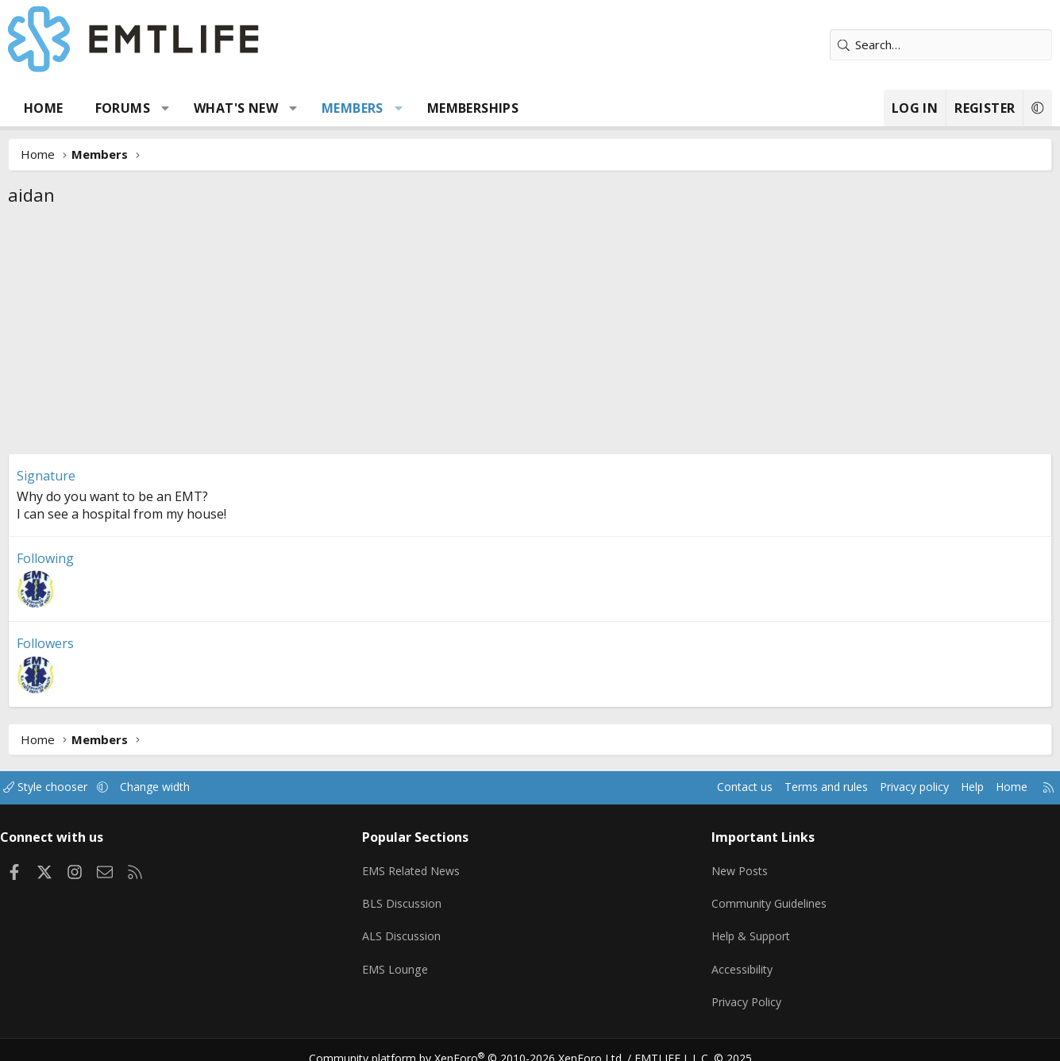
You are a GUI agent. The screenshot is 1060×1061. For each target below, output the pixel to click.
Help (938, 787)
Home (62, 108)
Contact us (695, 787)
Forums (140, 108)
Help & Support (744, 928)
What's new (254, 108)
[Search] (923, 44)
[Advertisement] (530, 334)
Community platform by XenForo (476, 1042)
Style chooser (79, 787)
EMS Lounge (405, 958)
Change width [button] (193, 787)
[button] (183, 108)
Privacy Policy (739, 989)
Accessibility (735, 958)
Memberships (490, 108)
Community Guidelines (762, 897)
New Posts (732, 866)
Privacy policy (875, 787)
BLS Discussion (412, 897)
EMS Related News (424, 866)
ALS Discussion (412, 928)
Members (371, 108)
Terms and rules (782, 787)
